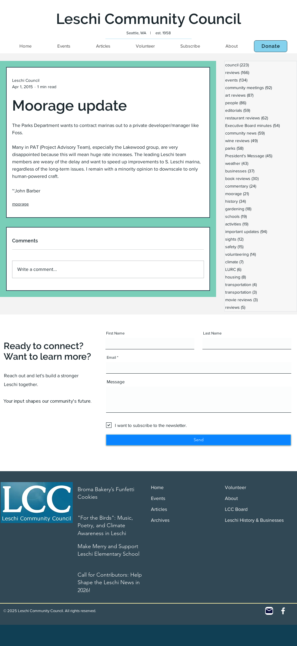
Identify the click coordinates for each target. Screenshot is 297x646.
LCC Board (236, 509)
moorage (20, 203)
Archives (160, 520)
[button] (270, 46)
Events (158, 498)
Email (111, 357)
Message (116, 381)
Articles (159, 509)
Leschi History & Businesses (254, 520)
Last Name (212, 333)
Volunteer (235, 487)
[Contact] (269, 611)
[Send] (198, 440)
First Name (115, 333)
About (231, 498)
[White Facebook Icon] (283, 610)
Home (157, 487)
